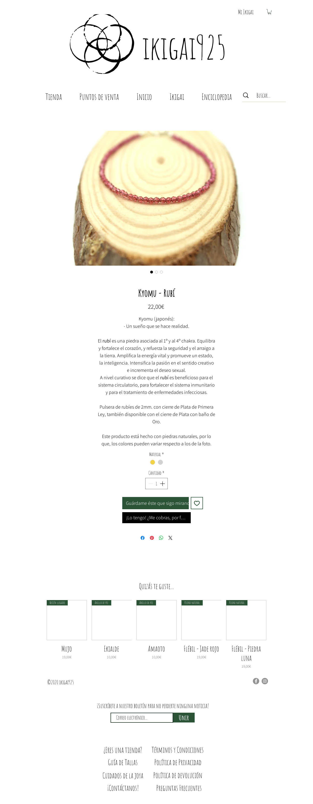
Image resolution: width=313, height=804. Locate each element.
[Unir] (184, 717)
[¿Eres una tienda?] (122, 750)
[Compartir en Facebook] (142, 538)
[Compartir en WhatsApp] (161, 538)
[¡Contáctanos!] (122, 788)
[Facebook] (256, 681)
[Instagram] (265, 681)
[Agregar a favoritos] (197, 503)
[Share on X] (170, 538)
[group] (156, 634)
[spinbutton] (156, 483)
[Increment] (163, 483)
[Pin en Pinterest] (152, 538)
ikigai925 (184, 47)
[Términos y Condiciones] (178, 750)
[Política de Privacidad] (178, 762)
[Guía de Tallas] (122, 762)
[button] (245, 12)
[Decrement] (150, 483)
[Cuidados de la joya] (122, 775)
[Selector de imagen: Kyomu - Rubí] (151, 272)
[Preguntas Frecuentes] (179, 788)
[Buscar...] (264, 95)
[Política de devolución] (177, 775)
